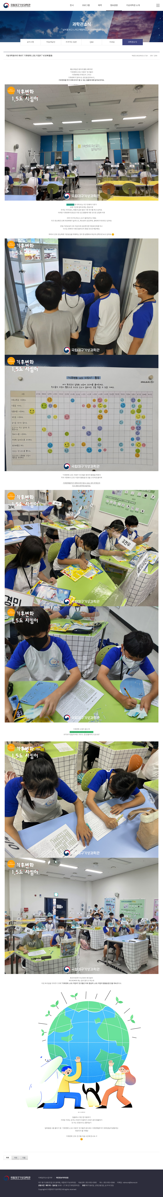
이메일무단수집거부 (45, 1178)
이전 (15, 1158)
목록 (7, 1158)
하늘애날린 (50, 42)
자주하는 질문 (71, 42)
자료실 (112, 42)
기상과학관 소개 (133, 5)
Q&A (92, 42)
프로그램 (86, 5)
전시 (72, 5)
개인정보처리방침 (62, 1178)
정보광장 (114, 5)
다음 (23, 1158)
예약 (100, 5)
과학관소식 (132, 42)
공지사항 (30, 42)
